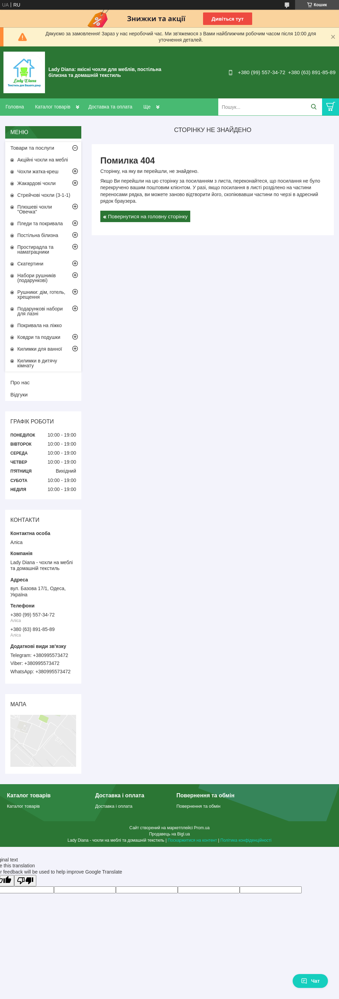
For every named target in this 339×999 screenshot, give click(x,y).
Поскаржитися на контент (192, 840)
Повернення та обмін (198, 806)
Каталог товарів (52, 106)
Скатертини (30, 263)
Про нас (20, 382)
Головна (15, 106)
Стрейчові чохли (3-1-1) (43, 195)
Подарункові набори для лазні (40, 311)
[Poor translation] (25, 880)
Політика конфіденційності (246, 840)
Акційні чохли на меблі (42, 160)
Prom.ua (202, 827)
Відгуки (19, 394)
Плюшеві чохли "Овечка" (34, 209)
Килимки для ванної (39, 349)
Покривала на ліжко (39, 325)
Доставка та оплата (110, 106)
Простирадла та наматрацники (35, 249)
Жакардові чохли (36, 183)
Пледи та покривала (40, 223)
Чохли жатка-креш (37, 171)
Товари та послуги (32, 148)
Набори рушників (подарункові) (36, 278)
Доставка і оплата (113, 806)
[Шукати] (313, 106)
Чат (310, 981)
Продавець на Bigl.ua (169, 834)
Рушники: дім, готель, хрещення (41, 294)
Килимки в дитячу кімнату (37, 363)
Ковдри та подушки (38, 337)
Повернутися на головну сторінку (147, 216)
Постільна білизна (37, 235)
